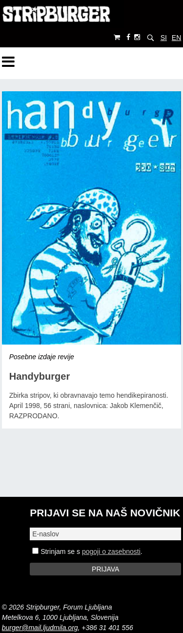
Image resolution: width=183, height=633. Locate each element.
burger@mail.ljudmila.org (40, 628)
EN (176, 37)
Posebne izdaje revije (41, 357)
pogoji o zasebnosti (111, 551)
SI (164, 37)
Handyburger (39, 376)
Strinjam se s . (87, 551)
